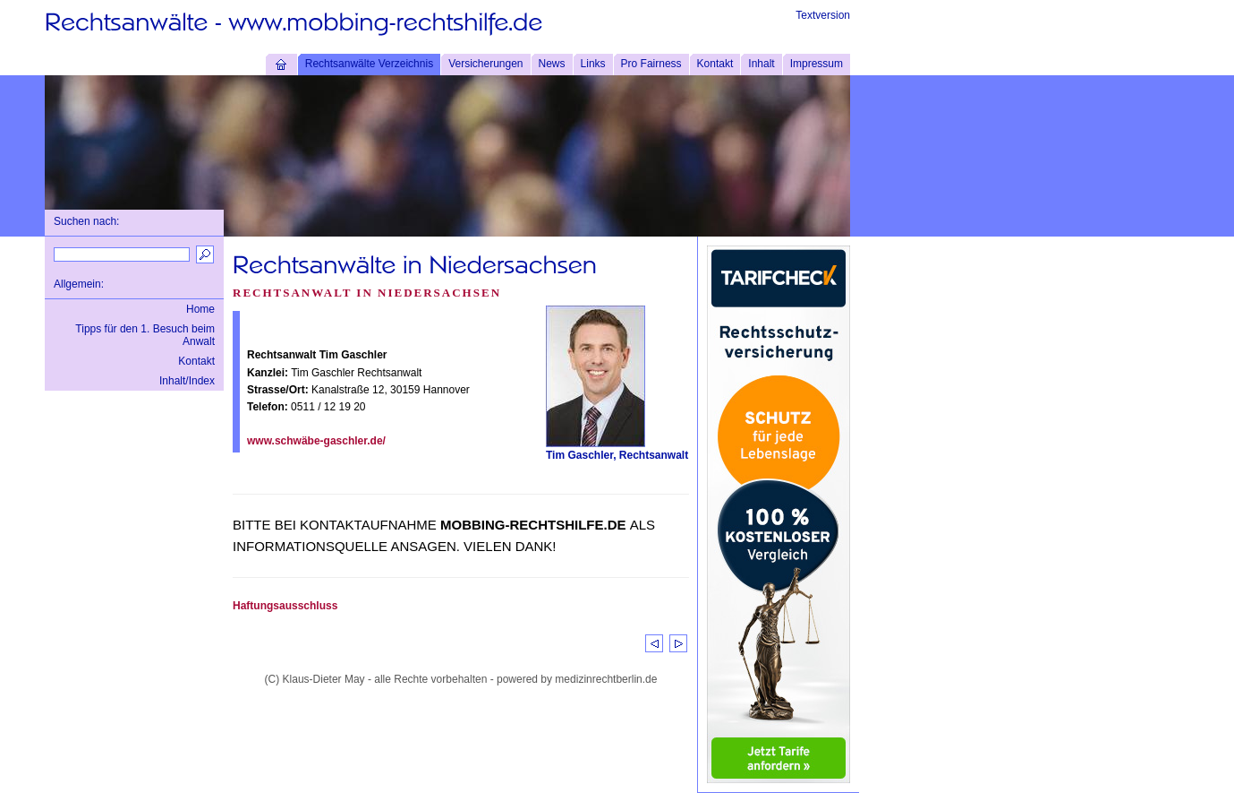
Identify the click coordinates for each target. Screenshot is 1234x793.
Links (593, 63)
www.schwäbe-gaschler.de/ (316, 441)
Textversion (823, 15)
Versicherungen (485, 63)
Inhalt (761, 63)
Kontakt (715, 63)
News (552, 63)
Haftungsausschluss (285, 605)
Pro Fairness (651, 63)
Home (200, 309)
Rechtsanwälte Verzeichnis (369, 63)
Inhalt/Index (187, 381)
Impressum (816, 63)
